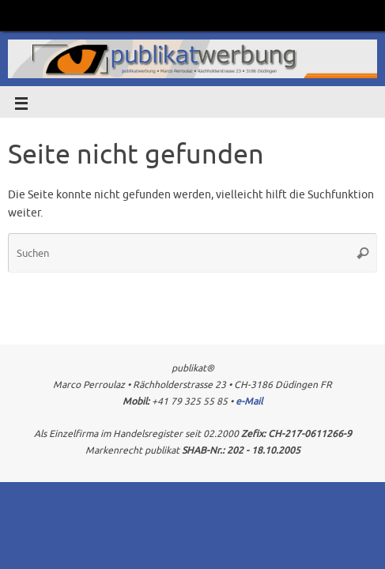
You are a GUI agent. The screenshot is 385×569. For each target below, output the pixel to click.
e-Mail (249, 401)
